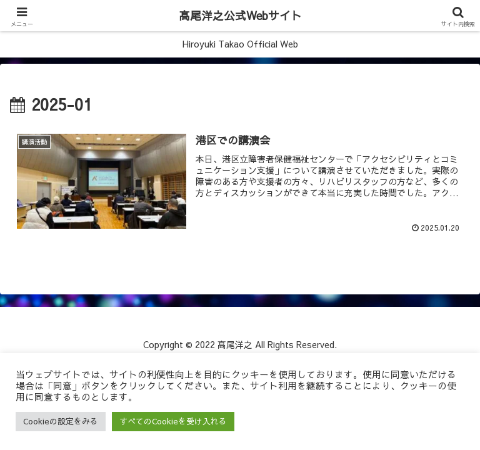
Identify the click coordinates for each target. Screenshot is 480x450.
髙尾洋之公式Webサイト (240, 15)
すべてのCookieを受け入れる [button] (173, 421)
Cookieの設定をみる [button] (60, 421)
